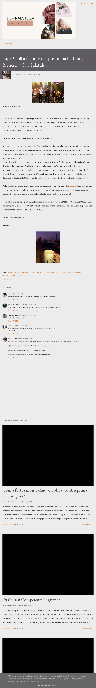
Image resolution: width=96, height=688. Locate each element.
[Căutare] (83, 3)
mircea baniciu (18, 276)
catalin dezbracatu (21, 273)
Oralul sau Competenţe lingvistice (31, 600)
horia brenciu (76, 273)
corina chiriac (48, 273)
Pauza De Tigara (13, 304)
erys (9, 325)
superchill (28, 276)
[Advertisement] (38, 402)
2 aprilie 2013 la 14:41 (26, 338)
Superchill (74, 186)
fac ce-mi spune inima (63, 273)
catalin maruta (36, 273)
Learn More (44, 685)
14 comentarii (17, 628)
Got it (55, 685)
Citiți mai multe (88, 524)
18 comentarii (17, 524)
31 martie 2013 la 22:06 (28, 315)
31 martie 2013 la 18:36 (20, 294)
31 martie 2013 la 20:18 (28, 304)
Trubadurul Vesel (14, 315)
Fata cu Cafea (12, 338)
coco (10, 294)
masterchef (6, 276)
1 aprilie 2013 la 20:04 (20, 325)
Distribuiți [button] (6, 279)
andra (10, 273)
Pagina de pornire (9, 43)
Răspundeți (13, 300)
